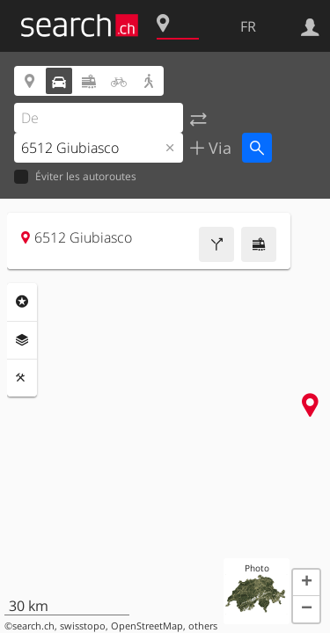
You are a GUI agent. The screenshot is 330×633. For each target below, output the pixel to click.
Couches (22, 340)
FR (248, 26)
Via (217, 147)
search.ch (33, 626)
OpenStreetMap (147, 626)
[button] (306, 583)
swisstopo (83, 626)
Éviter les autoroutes (75, 177)
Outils (22, 378)
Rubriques (22, 301)
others (202, 626)
